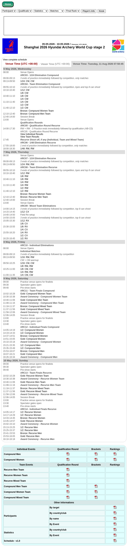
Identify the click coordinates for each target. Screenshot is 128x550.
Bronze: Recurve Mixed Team (34, 388)
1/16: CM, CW (27, 263)
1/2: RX (24, 238)
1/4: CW (24, 99)
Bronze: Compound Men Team (35, 113)
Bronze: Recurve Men (31, 433)
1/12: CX (24, 212)
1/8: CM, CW (26, 269)
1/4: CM (24, 102)
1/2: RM (24, 191)
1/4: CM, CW (26, 275)
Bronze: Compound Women (34, 336)
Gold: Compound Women (32, 339)
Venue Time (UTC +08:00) (21, 63)
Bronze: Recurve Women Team (35, 194)
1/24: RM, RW (27, 164)
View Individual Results (31, 134)
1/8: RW (24, 176)
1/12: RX (24, 220)
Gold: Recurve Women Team (34, 376)
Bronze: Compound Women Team (37, 111)
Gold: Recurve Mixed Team (33, 391)
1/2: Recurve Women (30, 412)
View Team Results (29, 136)
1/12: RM (24, 173)
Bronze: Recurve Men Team (34, 197)
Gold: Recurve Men (29, 436)
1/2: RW (24, 188)
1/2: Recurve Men (29, 427)
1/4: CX (24, 229)
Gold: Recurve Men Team (33, 382)
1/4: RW (24, 182)
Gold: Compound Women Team (35, 293)
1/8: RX (24, 226)
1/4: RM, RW (26, 272)
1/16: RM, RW (27, 257)
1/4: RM (24, 185)
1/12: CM (24, 90)
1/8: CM (24, 96)
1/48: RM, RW (27, 148)
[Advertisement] (64, 25)
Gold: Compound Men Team (34, 300)
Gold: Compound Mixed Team (35, 309)
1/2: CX (24, 235)
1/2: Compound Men (30, 345)
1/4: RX (24, 232)
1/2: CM (24, 108)
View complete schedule (15, 59)
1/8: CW (24, 93)
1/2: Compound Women (32, 330)
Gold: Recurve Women (31, 421)
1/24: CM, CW (27, 81)
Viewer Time (55, 63)
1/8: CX (24, 223)
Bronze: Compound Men (32, 351)
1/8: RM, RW (26, 266)
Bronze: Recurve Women (32, 418)
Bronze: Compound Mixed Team (36, 306)
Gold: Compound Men (31, 354)
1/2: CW (24, 105)
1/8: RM (24, 179)
